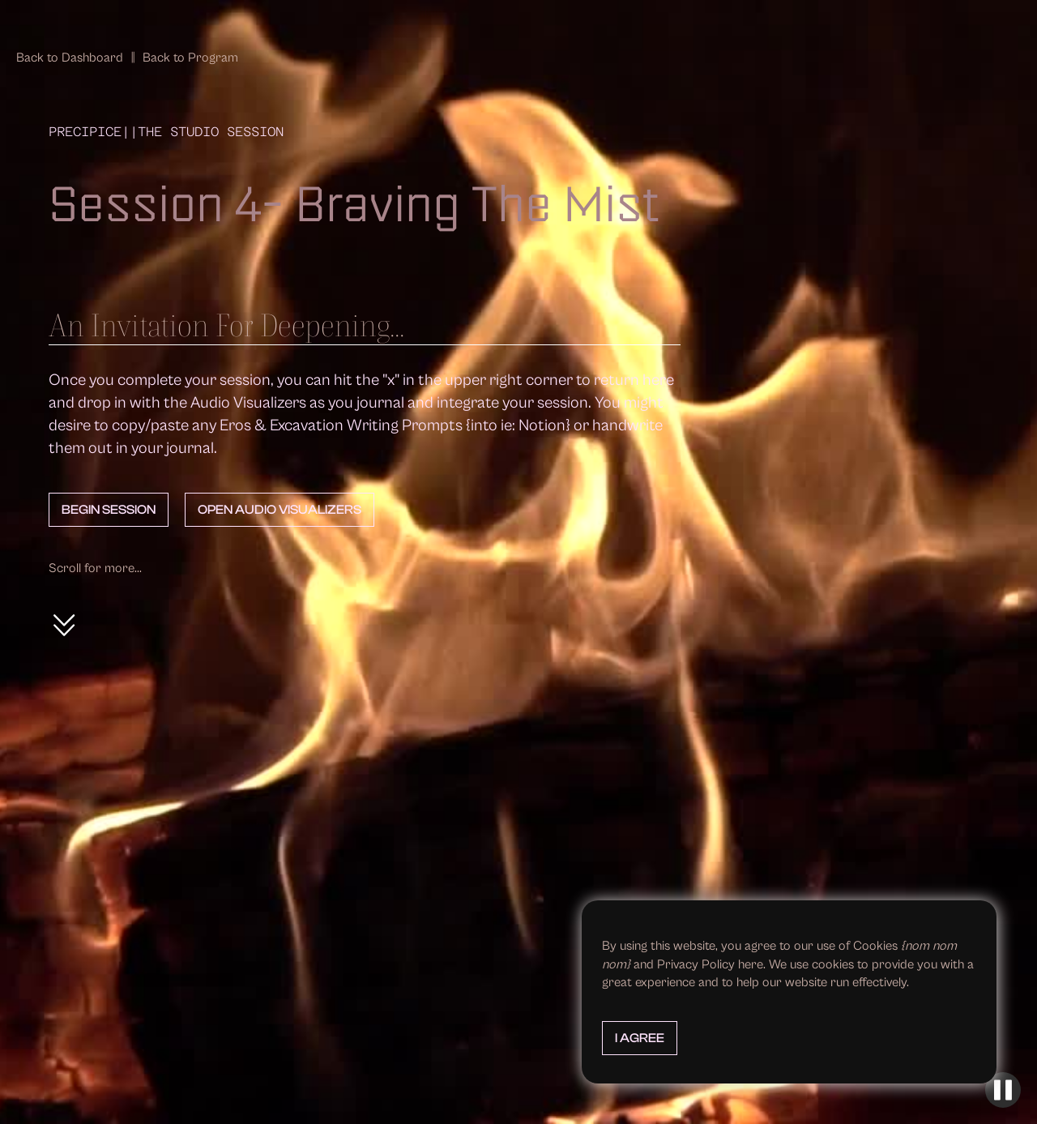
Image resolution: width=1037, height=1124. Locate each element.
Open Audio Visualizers (279, 509)
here (750, 964)
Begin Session (109, 509)
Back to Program (190, 57)
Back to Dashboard (69, 57)
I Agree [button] (639, 1038)
